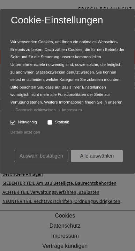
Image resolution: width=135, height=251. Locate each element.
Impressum (72, 110)
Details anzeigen (25, 132)
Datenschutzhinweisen (36, 110)
